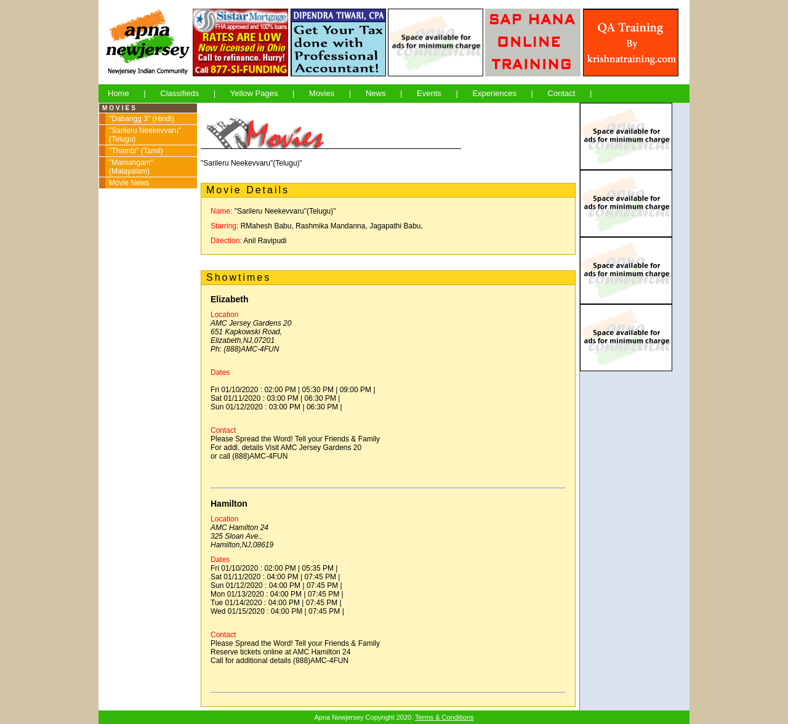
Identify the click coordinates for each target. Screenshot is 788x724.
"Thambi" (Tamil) (136, 151)
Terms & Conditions (444, 717)
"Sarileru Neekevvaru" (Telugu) (145, 134)
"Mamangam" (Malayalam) (131, 166)
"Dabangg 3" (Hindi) (141, 119)
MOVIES (119, 108)
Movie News (129, 183)
